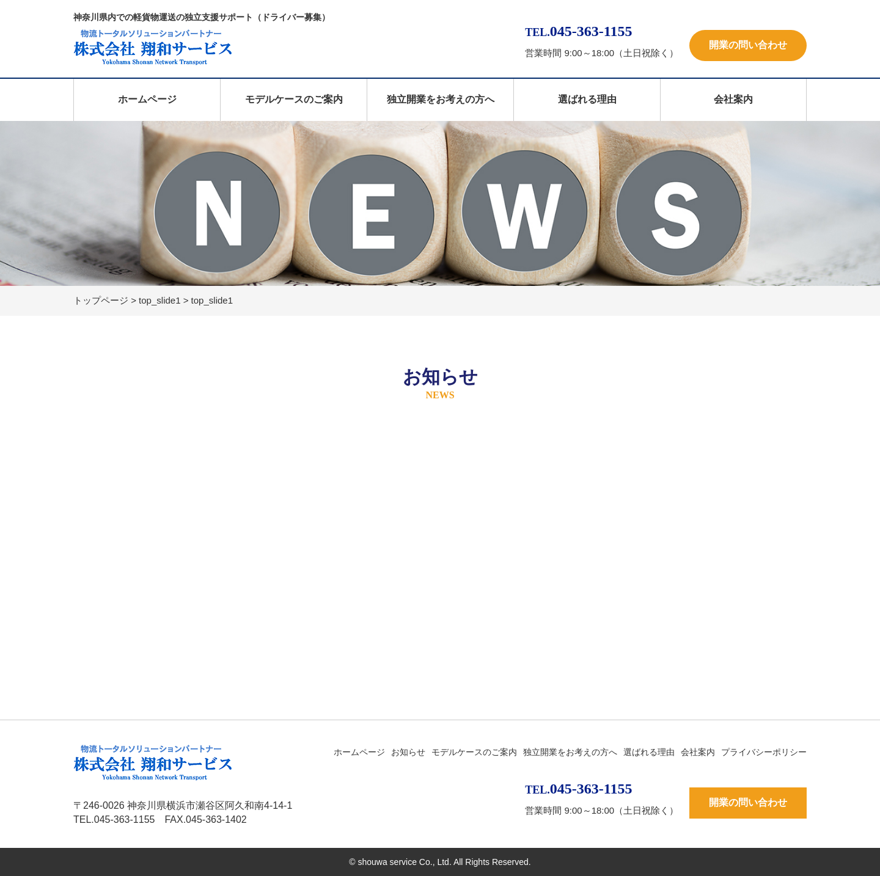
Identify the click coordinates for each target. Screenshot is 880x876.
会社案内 (733, 99)
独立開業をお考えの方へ (440, 99)
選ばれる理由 (587, 99)
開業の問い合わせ (748, 45)
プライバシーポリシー (764, 752)
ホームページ (147, 99)
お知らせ (408, 752)
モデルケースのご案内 (294, 99)
